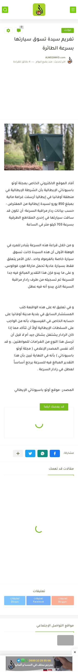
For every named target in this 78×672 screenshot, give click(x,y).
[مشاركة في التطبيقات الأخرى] (18, 453)
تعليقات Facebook (38, 600)
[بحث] (5, 9)
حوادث (67, 30)
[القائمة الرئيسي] (73, 9)
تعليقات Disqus (15, 600)
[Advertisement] (39, 89)
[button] (55, 453)
